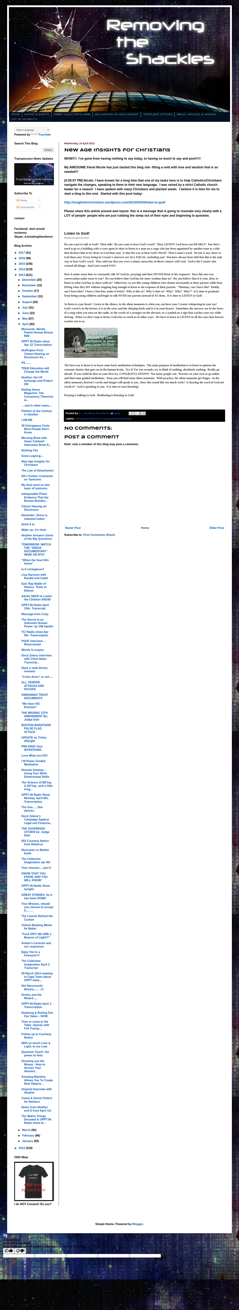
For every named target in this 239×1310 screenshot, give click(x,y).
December (29, 279)
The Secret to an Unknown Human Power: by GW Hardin (37, 623)
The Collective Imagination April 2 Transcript (35, 964)
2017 (22, 252)
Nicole (127, 418)
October (28, 290)
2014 (22, 269)
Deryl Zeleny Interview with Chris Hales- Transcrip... (36, 659)
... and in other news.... (36, 405)
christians (81, 418)
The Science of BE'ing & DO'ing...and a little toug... (37, 786)
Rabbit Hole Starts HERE (72, 114)
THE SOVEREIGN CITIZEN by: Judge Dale (35, 832)
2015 (22, 263)
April (25, 324)
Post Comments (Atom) (99, 534)
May (25, 318)
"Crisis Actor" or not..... (37, 676)
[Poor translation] (20, 1251)
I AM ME (26, 419)
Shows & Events (36, 114)
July (25, 307)
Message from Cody (35, 614)
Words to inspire (32, 649)
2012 (22, 1148)
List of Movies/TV (24, 119)
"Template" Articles (157, 114)
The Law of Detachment (37, 470)
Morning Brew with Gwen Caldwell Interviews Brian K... (36, 441)
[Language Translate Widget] (32, 130)
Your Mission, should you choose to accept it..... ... (37, 907)
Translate (41, 134)
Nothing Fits (29, 450)
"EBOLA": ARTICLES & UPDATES (196, 114)
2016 (22, 258)
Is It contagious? (32, 569)
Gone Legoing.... (32, 455)
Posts (22, 200)
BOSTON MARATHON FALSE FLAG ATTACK (36, 728)
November (29, 285)
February (28, 1135)
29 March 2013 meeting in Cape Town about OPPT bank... (37, 977)
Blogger (137, 1224)
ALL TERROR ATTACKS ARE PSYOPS (32, 686)
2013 (22, 274)
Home (15, 114)
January (28, 1141)
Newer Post (73, 527)
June (26, 313)
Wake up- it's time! (33, 529)
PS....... (26, 362)
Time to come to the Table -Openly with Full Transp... (35, 1025)
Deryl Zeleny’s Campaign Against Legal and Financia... (36, 819)
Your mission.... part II (36, 867)
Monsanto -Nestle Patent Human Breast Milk (37, 332)
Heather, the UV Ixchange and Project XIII (37, 381)
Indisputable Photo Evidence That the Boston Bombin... (35, 497)
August (27, 302)
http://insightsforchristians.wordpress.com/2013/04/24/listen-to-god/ (114, 202)
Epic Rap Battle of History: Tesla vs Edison (34, 587)
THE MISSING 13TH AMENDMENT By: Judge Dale (34, 716)
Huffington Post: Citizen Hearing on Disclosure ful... (35, 354)
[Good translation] (8, 1251)
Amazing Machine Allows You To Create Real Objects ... (37, 1080)
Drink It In (28, 524)
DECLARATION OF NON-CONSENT (117, 114)
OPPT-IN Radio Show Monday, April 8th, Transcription (35, 798)
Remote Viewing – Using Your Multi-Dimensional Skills (35, 773)
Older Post (216, 527)
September (30, 296)
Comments (25, 207)
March (26, 1130)
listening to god (98, 418)
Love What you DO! (34, 755)
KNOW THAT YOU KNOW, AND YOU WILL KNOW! (34, 877)
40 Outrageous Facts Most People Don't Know (35, 429)
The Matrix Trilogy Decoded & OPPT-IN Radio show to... (36, 1119)
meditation (116, 418)
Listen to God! (77, 233)
